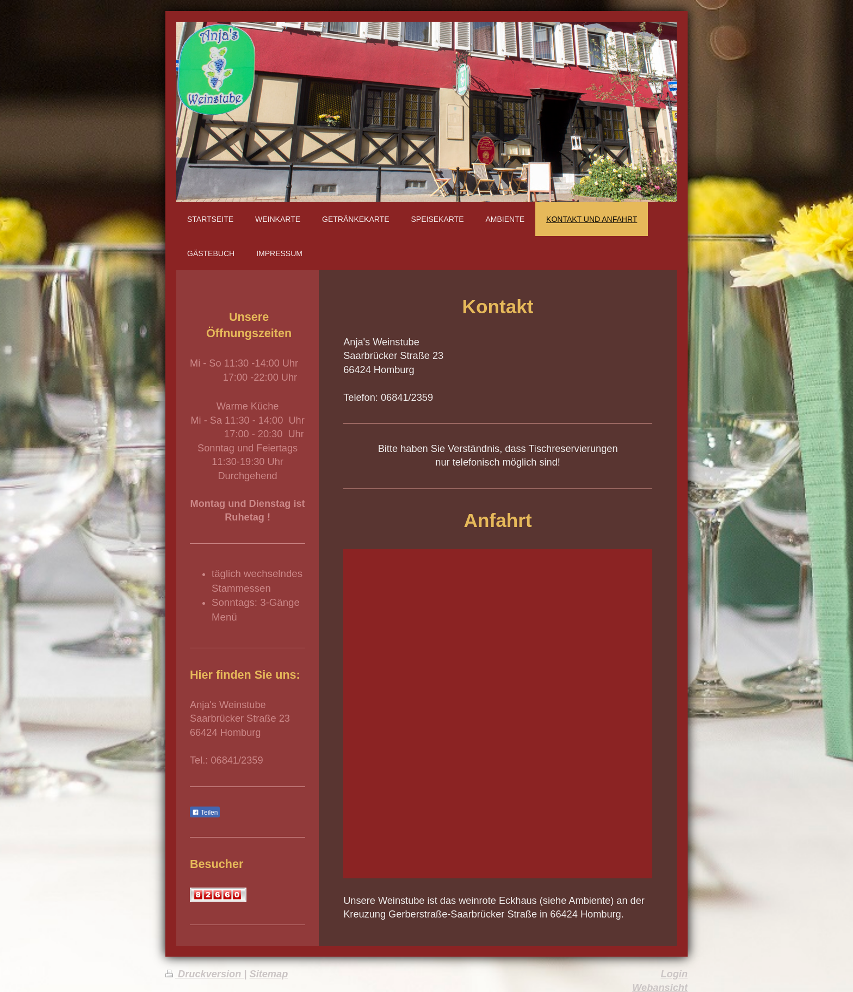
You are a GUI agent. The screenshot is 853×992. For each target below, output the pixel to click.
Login (674, 974)
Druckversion (204, 974)
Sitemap (269, 974)
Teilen (205, 812)
